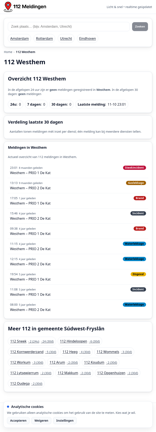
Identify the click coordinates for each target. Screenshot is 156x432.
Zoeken (140, 26)
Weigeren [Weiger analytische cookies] (41, 420)
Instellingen (65, 420)
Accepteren (18, 420)
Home (8, 52)
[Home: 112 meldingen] (25, 7)
